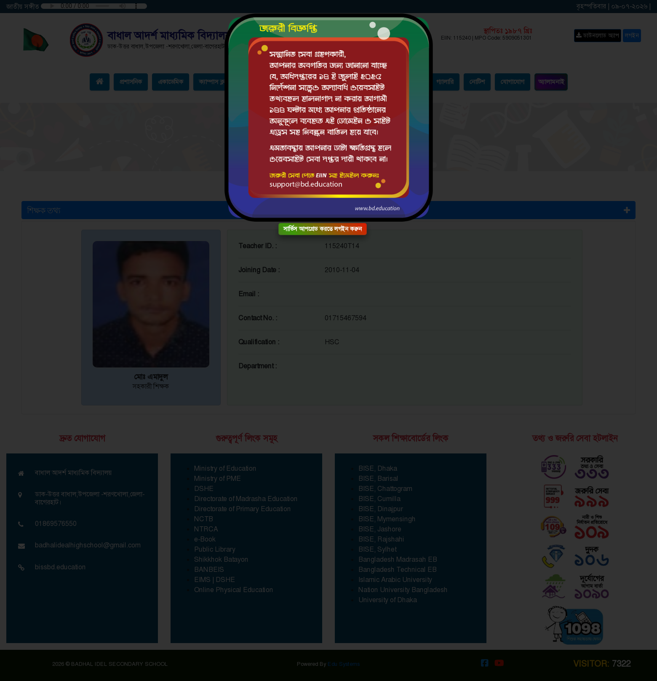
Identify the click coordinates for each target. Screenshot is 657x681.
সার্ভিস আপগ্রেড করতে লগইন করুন (322, 229)
